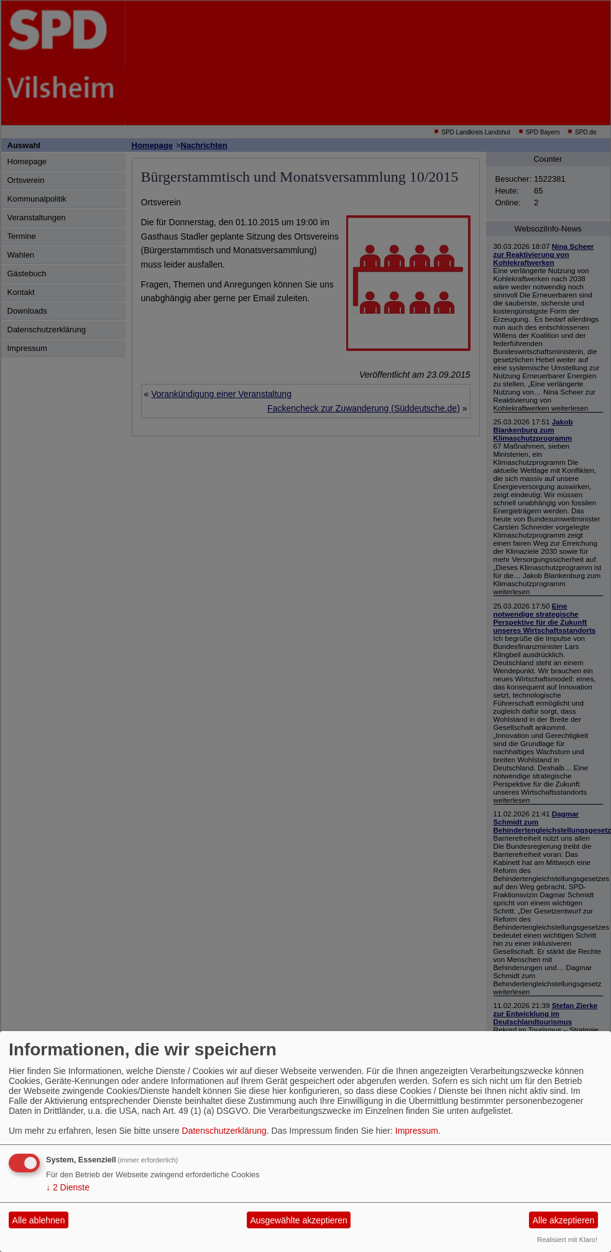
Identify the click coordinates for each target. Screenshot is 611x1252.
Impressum (416, 1131)
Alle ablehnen (38, 1220)
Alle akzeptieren (564, 1220)
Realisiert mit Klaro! (567, 1239)
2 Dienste (68, 1187)
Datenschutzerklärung (224, 1131)
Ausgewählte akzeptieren (298, 1220)
